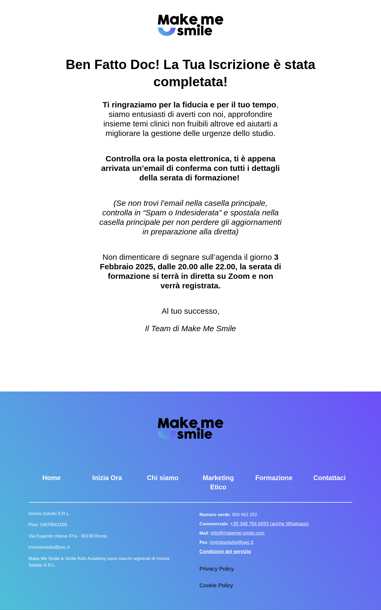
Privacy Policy (216, 569)
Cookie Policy (216, 585)
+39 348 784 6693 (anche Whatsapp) (269, 523)
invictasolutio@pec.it (231, 542)
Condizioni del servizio (225, 551)
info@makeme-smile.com (237, 533)
